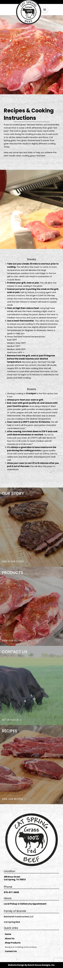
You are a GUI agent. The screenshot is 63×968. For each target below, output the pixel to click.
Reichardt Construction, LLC (18, 916)
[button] (45, 10)
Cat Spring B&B (12, 922)
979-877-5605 (11, 892)
